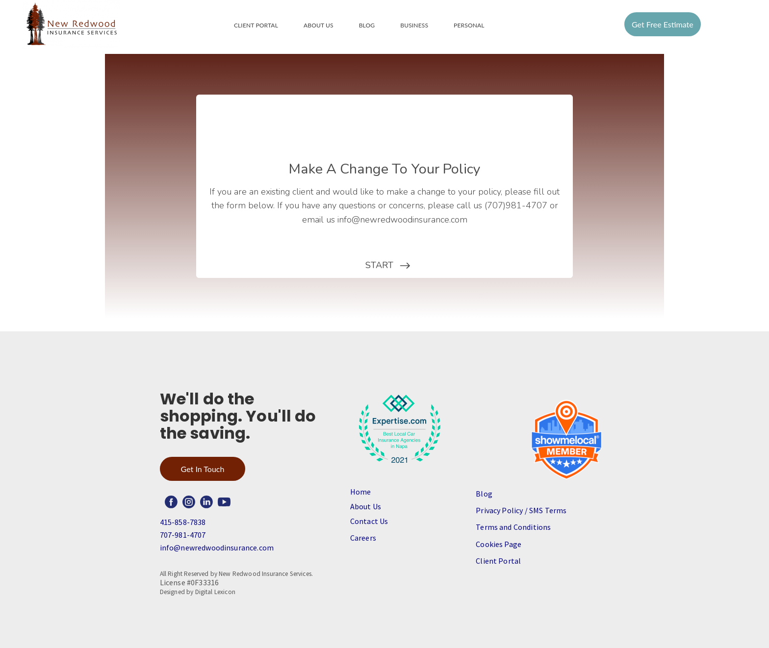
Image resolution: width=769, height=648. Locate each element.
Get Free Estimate (662, 24)
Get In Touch (203, 469)
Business (414, 25)
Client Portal (256, 25)
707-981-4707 (183, 535)
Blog (367, 25)
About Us (318, 25)
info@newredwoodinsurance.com (217, 547)
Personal (469, 25)
